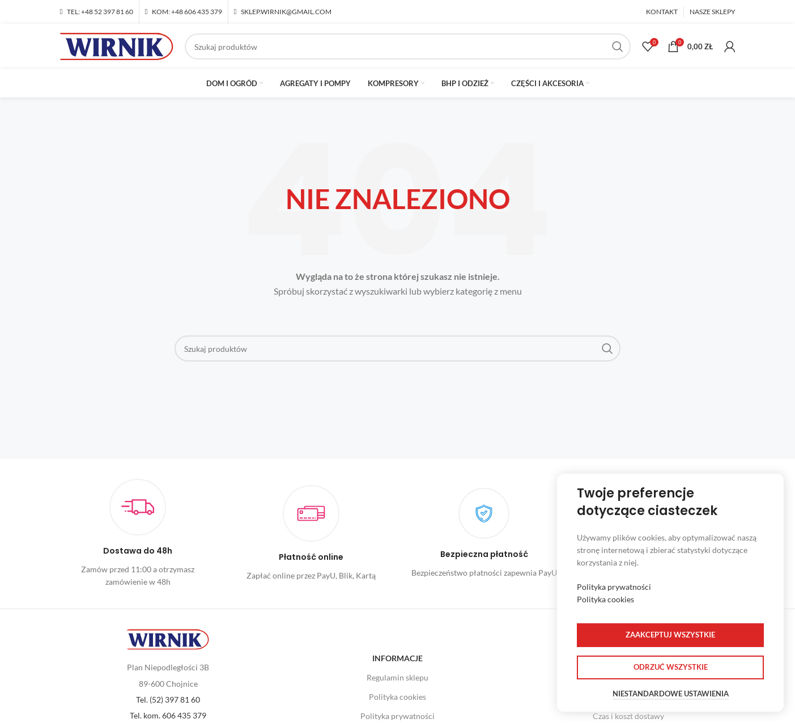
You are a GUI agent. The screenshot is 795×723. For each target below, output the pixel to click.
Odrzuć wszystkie (671, 666)
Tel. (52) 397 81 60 (168, 699)
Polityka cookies (397, 696)
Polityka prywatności (614, 587)
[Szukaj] (408, 46)
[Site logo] (116, 45)
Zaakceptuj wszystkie (670, 634)
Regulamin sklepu (397, 677)
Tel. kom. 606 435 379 (168, 715)
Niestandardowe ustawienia (671, 694)
